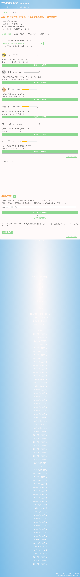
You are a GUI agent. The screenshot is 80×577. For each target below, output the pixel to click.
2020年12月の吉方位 (40, 344)
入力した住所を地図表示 (40, 212)
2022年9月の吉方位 (40, 417)
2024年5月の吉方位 (40, 487)
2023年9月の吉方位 (40, 459)
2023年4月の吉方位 (40, 442)
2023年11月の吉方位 (40, 466)
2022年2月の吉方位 (40, 393)
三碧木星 (40, 287)
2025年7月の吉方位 (40, 536)
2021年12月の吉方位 (40, 386)
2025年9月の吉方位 (40, 543)
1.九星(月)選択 (6, 12)
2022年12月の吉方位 (40, 428)
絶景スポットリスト (40, 321)
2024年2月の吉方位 (40, 477)
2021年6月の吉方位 (40, 365)
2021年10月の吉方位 (40, 379)
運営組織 (76, 573)
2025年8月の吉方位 (40, 540)
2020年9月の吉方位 (40, 334)
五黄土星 (40, 294)
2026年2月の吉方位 (40, 560)
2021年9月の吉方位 (40, 376)
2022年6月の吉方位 (40, 407)
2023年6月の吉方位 (40, 449)
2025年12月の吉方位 (40, 553)
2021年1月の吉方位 (40, 348)
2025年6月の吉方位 (40, 533)
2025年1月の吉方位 (40, 515)
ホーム (3, 7)
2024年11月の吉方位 (40, 508)
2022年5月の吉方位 (40, 404)
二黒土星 (40, 284)
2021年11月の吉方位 (40, 383)
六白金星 (40, 298)
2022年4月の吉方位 (40, 400)
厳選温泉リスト (40, 324)
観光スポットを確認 (40, 65)
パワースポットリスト (40, 317)
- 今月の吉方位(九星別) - (40, 277)
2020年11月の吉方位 (40, 341)
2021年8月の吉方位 (40, 372)
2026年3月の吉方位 (40, 564)
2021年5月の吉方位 (40, 362)
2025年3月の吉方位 (40, 522)
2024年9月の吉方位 (40, 501)
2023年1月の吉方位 (40, 431)
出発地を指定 (6, 34)
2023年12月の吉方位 (40, 470)
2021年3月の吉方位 (40, 355)
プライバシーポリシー (67, 573)
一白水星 (40, 280)
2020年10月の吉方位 (40, 337)
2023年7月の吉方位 (40, 452)
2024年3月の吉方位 (40, 480)
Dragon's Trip (16, 2)
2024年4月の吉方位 (40, 484)
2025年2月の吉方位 (40, 519)
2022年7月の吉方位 (40, 411)
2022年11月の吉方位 (40, 424)
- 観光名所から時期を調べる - (40, 314)
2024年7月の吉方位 (40, 494)
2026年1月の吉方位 (40, 557)
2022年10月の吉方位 (40, 421)
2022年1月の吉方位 (40, 390)
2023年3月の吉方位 (40, 438)
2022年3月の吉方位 (40, 397)
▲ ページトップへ (71, 157)
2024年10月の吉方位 (40, 505)
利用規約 (58, 573)
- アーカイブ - (40, 330)
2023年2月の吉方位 (40, 435)
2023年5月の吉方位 (40, 445)
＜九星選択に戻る (7, 232)
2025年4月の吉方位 (40, 526)
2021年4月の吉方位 (40, 358)
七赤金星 (40, 301)
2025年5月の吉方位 (40, 529)
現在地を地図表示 (40, 218)
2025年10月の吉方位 (40, 546)
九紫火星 (40, 308)
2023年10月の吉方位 (40, 463)
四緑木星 (40, 291)
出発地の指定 (8, 196)
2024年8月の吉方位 (40, 498)
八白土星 (40, 305)
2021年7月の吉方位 (40, 369)
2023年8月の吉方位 (40, 456)
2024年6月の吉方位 (40, 491)
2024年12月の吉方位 (40, 512)
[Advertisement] (40, 176)
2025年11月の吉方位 (40, 550)
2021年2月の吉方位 (40, 351)
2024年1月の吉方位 (40, 473)
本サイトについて (12, 7)
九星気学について (25, 7)
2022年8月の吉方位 (40, 414)
